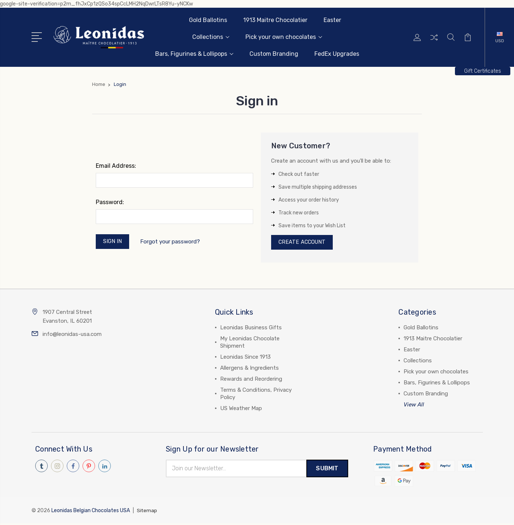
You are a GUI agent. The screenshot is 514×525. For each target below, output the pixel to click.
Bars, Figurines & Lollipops (194, 53)
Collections (210, 36)
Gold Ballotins (208, 20)
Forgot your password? (171, 242)
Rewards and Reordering (251, 380)
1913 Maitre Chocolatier (275, 20)
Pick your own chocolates (283, 36)
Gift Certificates (482, 71)
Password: (110, 202)
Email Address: (116, 165)
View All (414, 406)
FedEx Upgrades (336, 53)
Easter (332, 20)
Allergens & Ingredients (249, 369)
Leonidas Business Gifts (251, 329)
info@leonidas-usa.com (72, 335)
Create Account (303, 243)
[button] (482, 71)
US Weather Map (241, 409)
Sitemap (147, 512)
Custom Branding (273, 53)
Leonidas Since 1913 (245, 358)
